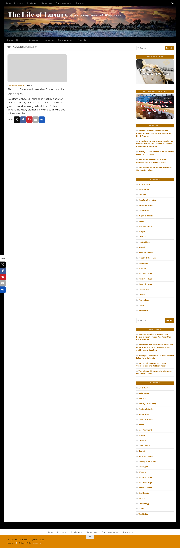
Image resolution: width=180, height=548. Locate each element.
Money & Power (145, 284)
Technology (143, 300)
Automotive (143, 189)
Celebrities (143, 210)
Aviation (142, 195)
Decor (141, 221)
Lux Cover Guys (145, 279)
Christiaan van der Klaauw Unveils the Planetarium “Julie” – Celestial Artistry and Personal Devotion (154, 144)
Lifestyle (17, 3)
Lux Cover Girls (145, 274)
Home (8, 3)
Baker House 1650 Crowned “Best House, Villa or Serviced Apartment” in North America (153, 133)
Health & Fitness (145, 253)
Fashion (142, 237)
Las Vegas (143, 263)
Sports (141, 294)
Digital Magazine (63, 3)
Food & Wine (144, 242)
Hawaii (141, 247)
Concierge (31, 3)
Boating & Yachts (146, 205)
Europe (141, 231)
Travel (141, 305)
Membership (46, 3)
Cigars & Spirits (145, 216)
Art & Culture (144, 184)
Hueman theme (37, 543)
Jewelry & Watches (147, 258)
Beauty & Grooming (16, 85)
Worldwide (143, 310)
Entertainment (145, 226)
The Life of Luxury (38, 14)
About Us (80, 3)
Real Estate (143, 289)
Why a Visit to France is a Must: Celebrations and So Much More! (151, 161)
